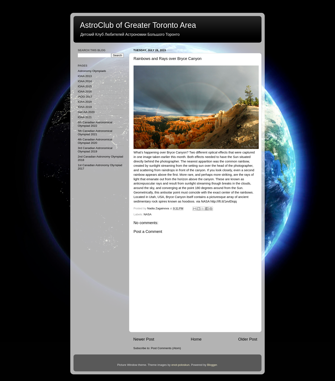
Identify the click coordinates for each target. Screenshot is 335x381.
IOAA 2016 (85, 91)
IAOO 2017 (85, 96)
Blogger (212, 364)
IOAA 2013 (85, 76)
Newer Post (143, 339)
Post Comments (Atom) (166, 348)
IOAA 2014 (85, 81)
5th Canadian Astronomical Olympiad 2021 (95, 132)
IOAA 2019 (85, 107)
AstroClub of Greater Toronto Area (138, 25)
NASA (147, 214)
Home (196, 339)
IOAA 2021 (85, 117)
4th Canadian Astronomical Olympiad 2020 (95, 141)
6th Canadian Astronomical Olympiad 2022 (95, 124)
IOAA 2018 (85, 101)
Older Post (247, 339)
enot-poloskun (180, 364)
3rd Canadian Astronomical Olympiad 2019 (95, 149)
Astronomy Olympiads (92, 71)
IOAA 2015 (85, 86)
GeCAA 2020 (86, 112)
